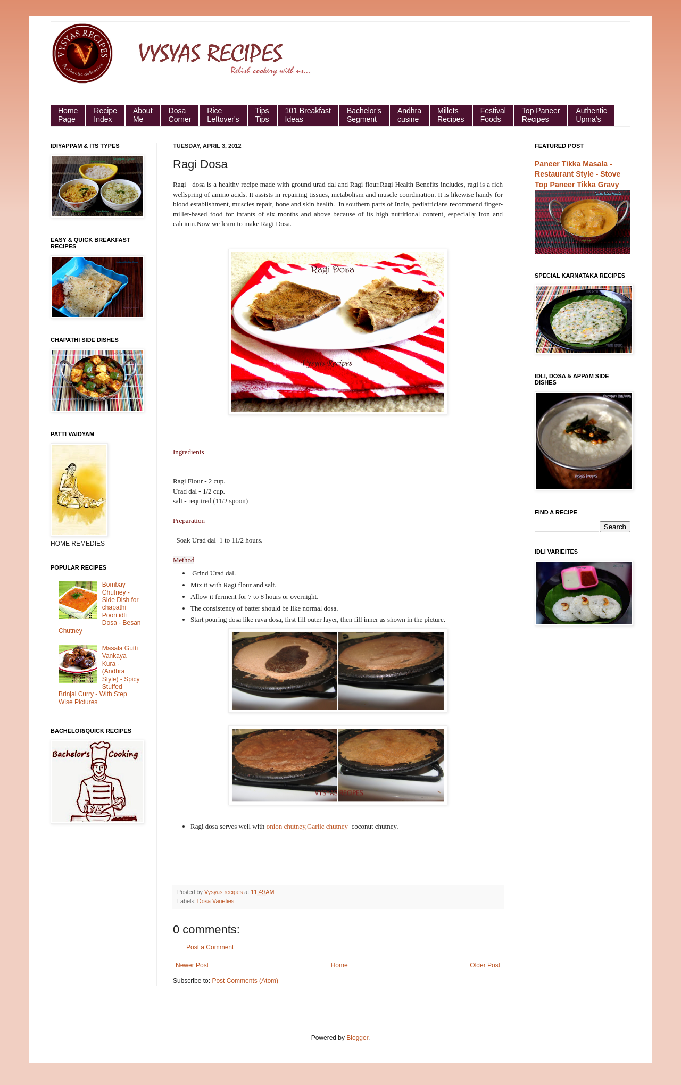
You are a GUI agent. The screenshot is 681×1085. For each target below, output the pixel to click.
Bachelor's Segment (364, 114)
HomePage (68, 114)
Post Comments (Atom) (245, 980)
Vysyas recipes (224, 892)
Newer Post (192, 965)
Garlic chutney (328, 826)
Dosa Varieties (215, 901)
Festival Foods (493, 114)
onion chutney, (287, 826)
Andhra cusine (409, 114)
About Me (143, 114)
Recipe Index (105, 114)
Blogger (357, 1037)
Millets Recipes (450, 114)
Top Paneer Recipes (541, 114)
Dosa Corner (180, 114)
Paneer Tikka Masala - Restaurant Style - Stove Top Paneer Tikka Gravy (577, 174)
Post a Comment (210, 947)
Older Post (485, 965)
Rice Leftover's (223, 114)
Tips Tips (262, 114)
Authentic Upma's (591, 114)
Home (339, 965)
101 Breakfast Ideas (308, 114)
